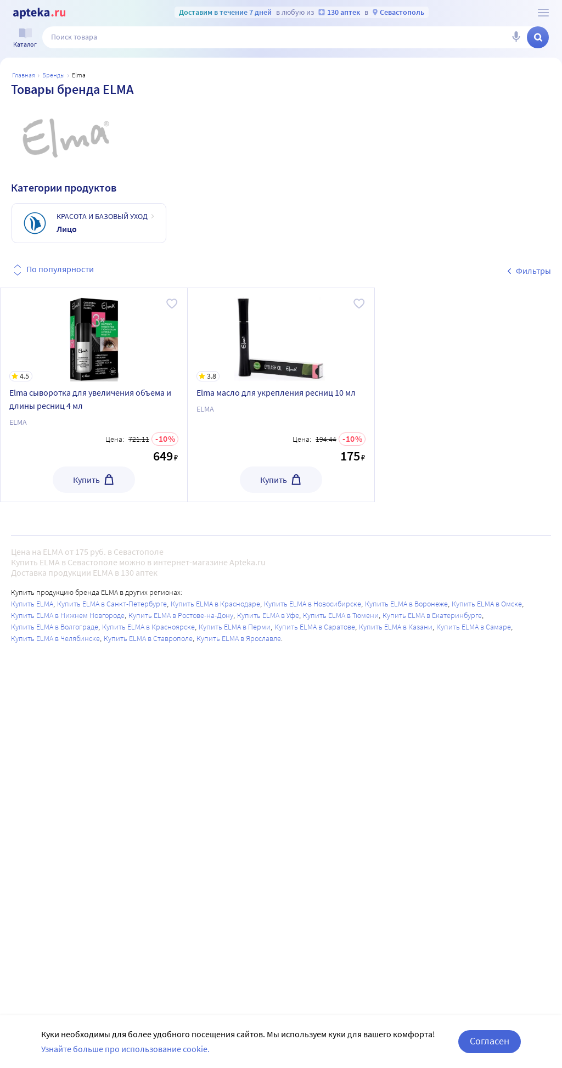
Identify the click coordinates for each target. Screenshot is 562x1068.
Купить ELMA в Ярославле (238, 638)
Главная (23, 75)
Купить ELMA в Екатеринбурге (432, 615)
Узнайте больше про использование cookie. (125, 1048)
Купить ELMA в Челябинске (55, 638)
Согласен (489, 1041)
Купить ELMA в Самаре (473, 627)
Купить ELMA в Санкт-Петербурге (112, 604)
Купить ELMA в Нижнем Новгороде (68, 615)
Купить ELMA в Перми (235, 627)
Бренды (53, 75)
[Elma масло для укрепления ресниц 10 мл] (281, 334)
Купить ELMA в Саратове (314, 627)
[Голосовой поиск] (516, 37)
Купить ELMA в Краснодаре (215, 604)
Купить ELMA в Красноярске (148, 627)
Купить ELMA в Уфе (268, 615)
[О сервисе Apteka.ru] (543, 12)
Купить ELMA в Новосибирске (312, 604)
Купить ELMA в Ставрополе (148, 638)
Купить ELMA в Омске (487, 604)
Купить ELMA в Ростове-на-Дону (180, 615)
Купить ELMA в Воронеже (406, 604)
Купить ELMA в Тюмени (341, 615)
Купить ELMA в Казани (395, 627)
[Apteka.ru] (39, 13)
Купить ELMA (32, 604)
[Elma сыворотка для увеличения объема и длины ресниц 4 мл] (94, 334)
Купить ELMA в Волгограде (54, 627)
